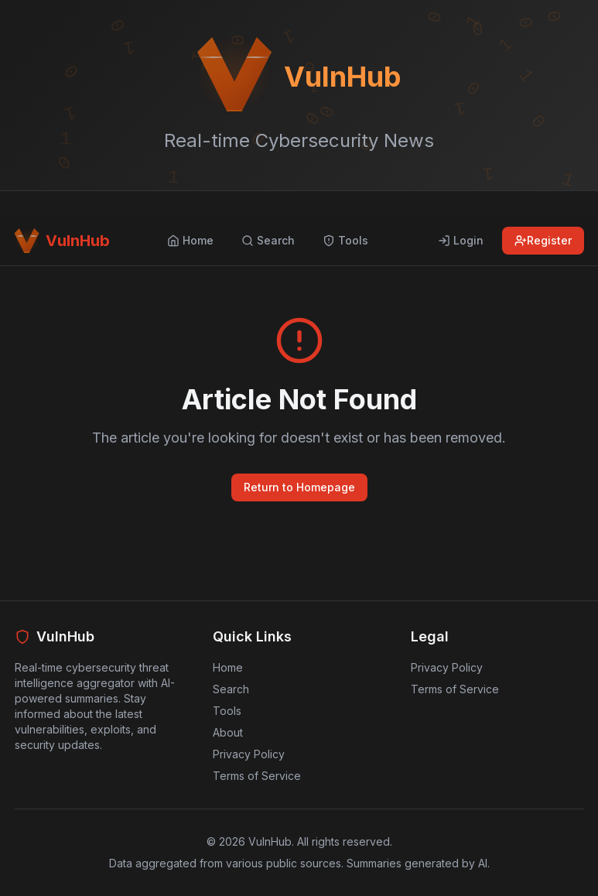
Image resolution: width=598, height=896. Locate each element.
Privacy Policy (249, 754)
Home (228, 667)
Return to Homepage (299, 487)
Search (231, 689)
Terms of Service (257, 775)
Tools (227, 710)
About (228, 732)
